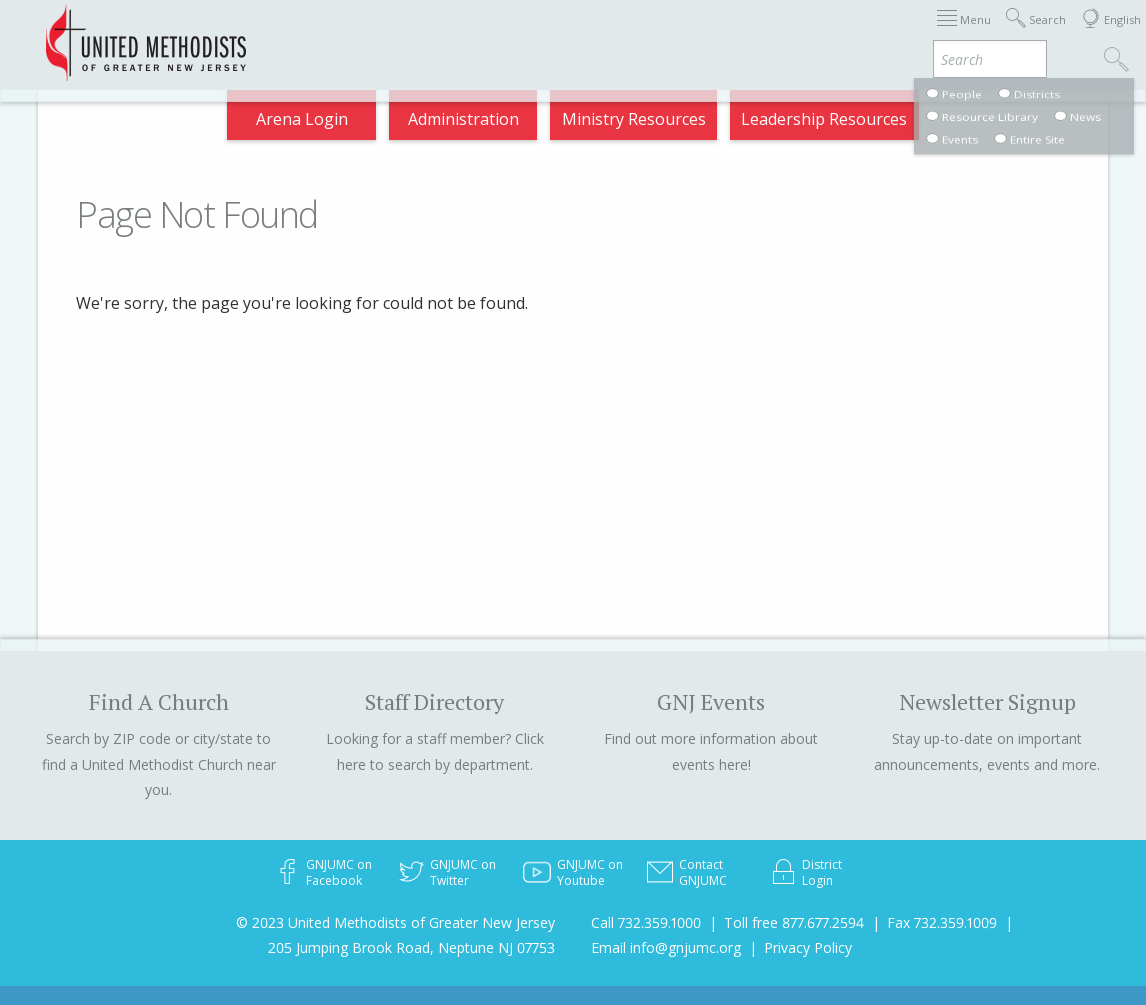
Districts (698, 32)
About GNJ (620, 32)
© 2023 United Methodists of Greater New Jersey (395, 922)
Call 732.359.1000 (646, 922)
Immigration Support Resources (465, 32)
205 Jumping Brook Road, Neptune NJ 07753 (411, 947)
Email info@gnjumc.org (666, 947)
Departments (786, 32)
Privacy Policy (808, 947)
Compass (974, 32)
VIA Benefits (886, 32)
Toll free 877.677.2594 (794, 922)
